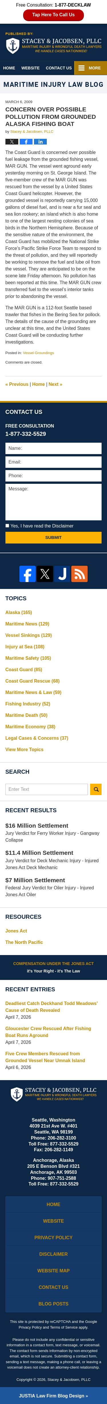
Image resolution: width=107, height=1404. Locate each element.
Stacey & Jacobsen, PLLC (68, 1379)
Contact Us (59, 68)
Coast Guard (23, 669)
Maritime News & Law (33, 692)
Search (96, 789)
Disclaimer (53, 1254)
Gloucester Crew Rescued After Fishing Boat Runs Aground (48, 1032)
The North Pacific (24, 942)
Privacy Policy (54, 1237)
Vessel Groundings (38, 353)
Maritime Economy (30, 726)
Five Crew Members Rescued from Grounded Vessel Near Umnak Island (45, 1057)
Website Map (53, 1270)
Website (30, 68)
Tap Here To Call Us (53, 14)
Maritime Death (26, 715)
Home (9, 68)
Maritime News (27, 623)
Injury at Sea (25, 646)
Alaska (18, 612)
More (95, 68)
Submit (53, 537)
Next (55, 384)
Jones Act (16, 930)
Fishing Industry (27, 703)
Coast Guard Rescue (32, 681)
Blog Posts (53, 1303)
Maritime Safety (28, 658)
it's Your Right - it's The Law (53, 967)
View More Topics (24, 749)
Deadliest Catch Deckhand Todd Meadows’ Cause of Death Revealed (51, 1007)
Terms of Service (64, 1327)
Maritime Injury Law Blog (53, 43)
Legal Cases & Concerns (36, 738)
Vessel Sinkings (28, 635)
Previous (17, 384)
